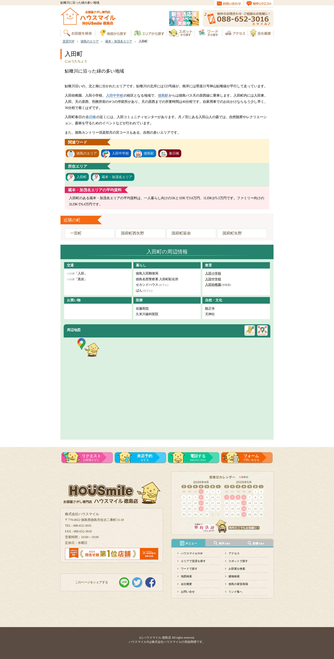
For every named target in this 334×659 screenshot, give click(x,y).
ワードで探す (189, 568)
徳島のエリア (90, 41)
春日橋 (91, 117)
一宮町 (76, 233)
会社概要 (186, 584)
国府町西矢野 (132, 233)
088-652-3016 (198, 458)
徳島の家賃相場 (238, 584)
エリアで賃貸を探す (193, 561)
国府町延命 (181, 233)
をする (144, 458)
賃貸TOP (68, 41)
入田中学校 (114, 95)
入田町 (81, 177)
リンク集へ (235, 591)
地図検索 (186, 576)
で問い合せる (251, 458)
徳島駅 (163, 95)
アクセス (234, 553)
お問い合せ (188, 591)
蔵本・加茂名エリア (118, 41)
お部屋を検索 (237, 568)
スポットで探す (238, 561)
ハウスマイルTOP (192, 553)
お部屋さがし (91, 458)
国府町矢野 (232, 233)
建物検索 (234, 576)
